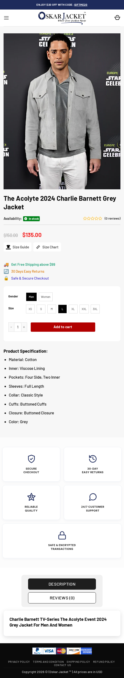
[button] (6, 18)
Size (11, 308)
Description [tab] (62, 584)
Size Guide (17, 247)
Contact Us (62, 665)
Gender (13, 296)
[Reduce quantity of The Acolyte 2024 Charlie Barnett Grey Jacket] (11, 327)
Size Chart (47, 247)
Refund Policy (104, 661)
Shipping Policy (78, 661)
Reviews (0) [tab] (62, 597)
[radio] (31, 297)
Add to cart (63, 327)
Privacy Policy (19, 661)
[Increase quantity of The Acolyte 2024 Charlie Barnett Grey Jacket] (24, 327)
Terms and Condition (48, 661)
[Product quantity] (17, 327)
